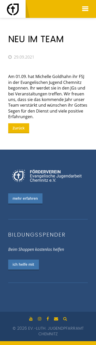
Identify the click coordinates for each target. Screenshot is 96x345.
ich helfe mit (23, 264)
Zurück (19, 128)
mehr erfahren (25, 198)
